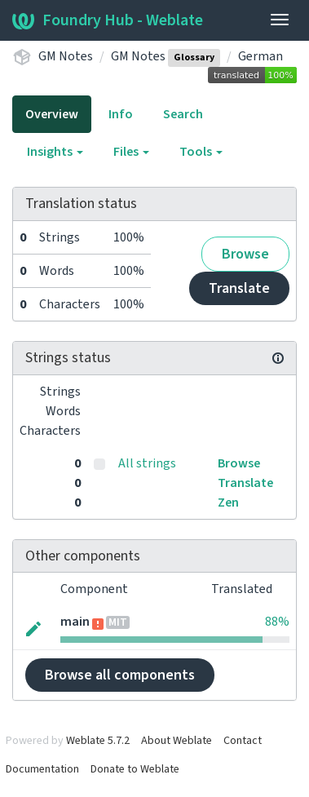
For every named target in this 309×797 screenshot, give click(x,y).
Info (120, 114)
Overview (51, 114)
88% (277, 622)
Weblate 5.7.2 (98, 741)
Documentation (42, 769)
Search (183, 114)
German (260, 56)
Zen (228, 502)
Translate (239, 288)
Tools (201, 152)
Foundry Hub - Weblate (107, 20)
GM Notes (65, 56)
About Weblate (176, 741)
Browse (245, 254)
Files (131, 152)
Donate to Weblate (134, 769)
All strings (147, 463)
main (75, 622)
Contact (242, 741)
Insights (55, 152)
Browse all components (120, 675)
